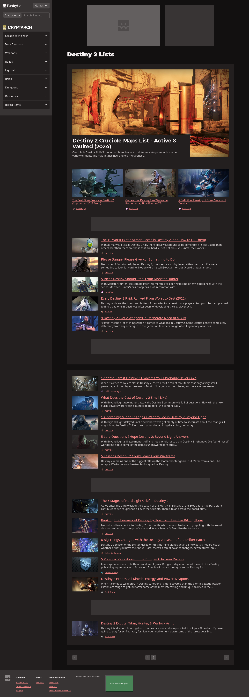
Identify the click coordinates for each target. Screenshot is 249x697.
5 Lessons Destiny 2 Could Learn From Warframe (138, 456)
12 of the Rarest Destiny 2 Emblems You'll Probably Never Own (148, 378)
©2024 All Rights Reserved (88, 676)
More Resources (57, 677)
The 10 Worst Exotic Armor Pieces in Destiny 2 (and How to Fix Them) (153, 240)
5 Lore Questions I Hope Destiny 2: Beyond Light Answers (145, 437)
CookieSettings (116, 683)
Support (19, 690)
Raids (8, 78)
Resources (11, 96)
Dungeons (11, 87)
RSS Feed (40, 682)
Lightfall (10, 70)
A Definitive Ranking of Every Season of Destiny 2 (202, 202)
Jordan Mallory (111, 572)
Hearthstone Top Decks (60, 690)
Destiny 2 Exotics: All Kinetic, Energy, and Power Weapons (145, 579)
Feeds (39, 677)
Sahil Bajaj (81, 208)
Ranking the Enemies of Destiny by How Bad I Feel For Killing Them (152, 520)
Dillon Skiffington (113, 553)
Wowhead (54, 682)
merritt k (109, 253)
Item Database (14, 44)
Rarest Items (13, 104)
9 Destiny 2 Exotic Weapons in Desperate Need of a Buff (143, 318)
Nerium (108, 311)
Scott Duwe (110, 592)
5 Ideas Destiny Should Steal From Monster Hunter (139, 279)
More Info (20, 677)
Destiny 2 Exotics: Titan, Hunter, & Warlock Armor (138, 623)
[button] (26, 36)
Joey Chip (133, 208)
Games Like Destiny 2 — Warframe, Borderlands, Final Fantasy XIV (146, 202)
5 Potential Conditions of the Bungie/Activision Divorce (142, 559)
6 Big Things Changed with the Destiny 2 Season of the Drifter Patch (153, 540)
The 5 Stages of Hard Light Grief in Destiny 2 (134, 501)
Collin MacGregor (113, 391)
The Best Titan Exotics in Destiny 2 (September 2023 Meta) (93, 202)
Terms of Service (23, 686)
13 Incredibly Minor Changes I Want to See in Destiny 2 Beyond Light (153, 417)
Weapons (11, 53)
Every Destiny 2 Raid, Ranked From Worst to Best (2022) (143, 298)
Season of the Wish (17, 35)
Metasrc (53, 686)
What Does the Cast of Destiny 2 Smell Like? (134, 398)
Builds (9, 61)
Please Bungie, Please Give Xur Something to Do (138, 259)
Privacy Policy (22, 682)
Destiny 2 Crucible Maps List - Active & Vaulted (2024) (124, 143)
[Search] (35, 15)
